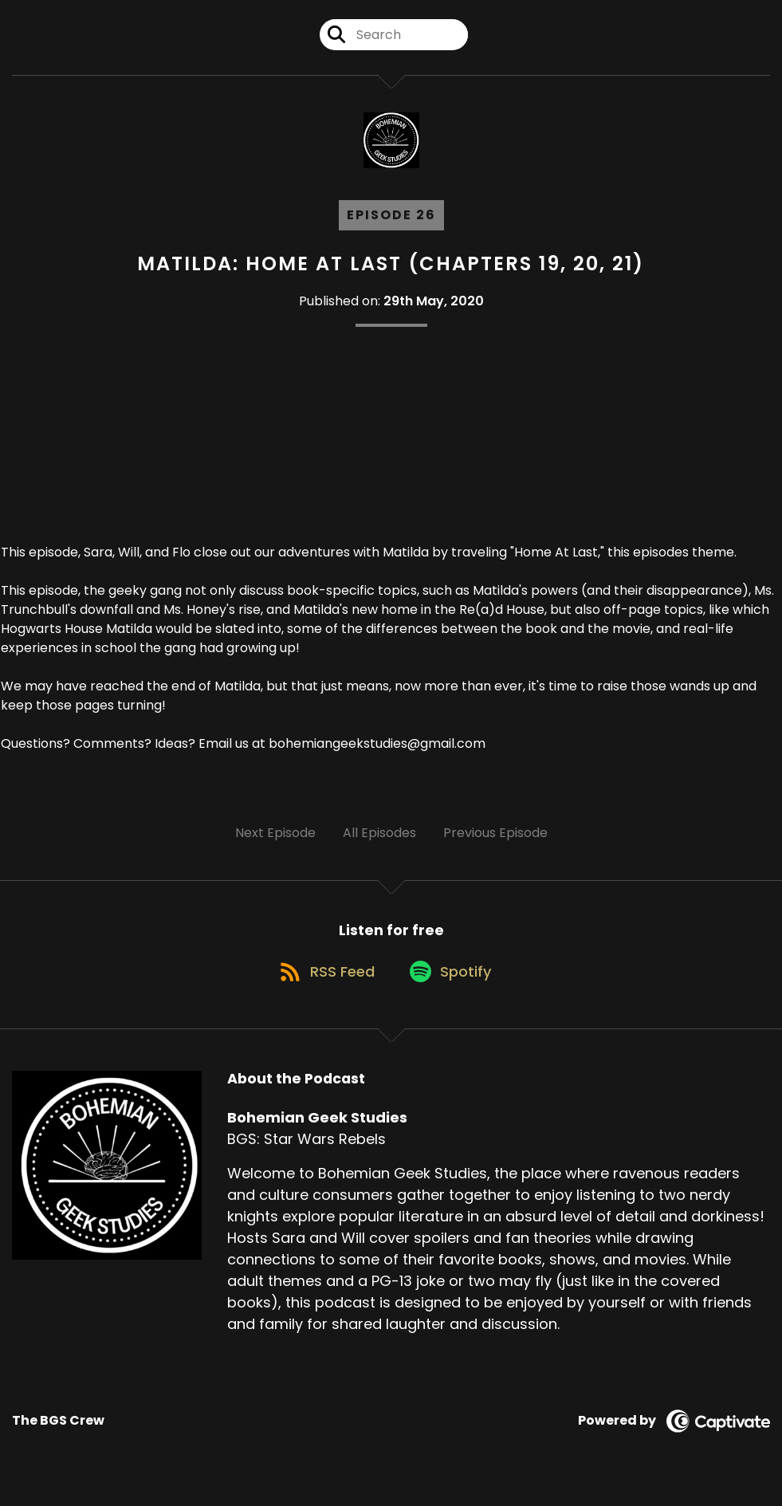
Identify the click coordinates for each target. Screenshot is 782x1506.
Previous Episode (495, 833)
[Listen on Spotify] (452, 981)
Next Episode (275, 833)
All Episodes (379, 833)
